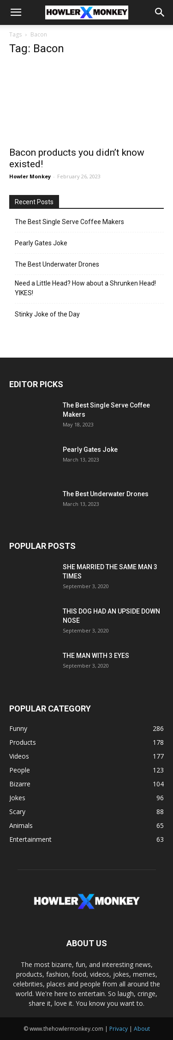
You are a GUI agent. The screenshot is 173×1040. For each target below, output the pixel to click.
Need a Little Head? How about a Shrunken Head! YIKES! (85, 288)
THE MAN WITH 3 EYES (96, 655)
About (142, 1029)
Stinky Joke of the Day (47, 314)
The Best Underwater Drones (57, 264)
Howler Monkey (30, 176)
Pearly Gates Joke (41, 243)
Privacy (118, 1029)
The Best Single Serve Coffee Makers (69, 221)
